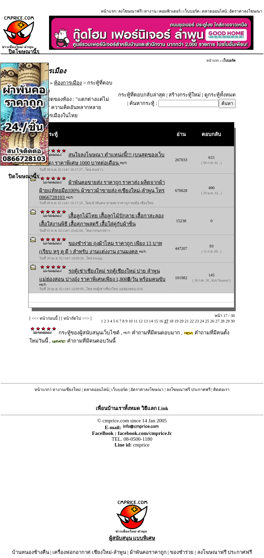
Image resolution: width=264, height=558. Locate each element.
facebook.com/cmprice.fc (145, 433)
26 (212, 321)
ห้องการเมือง (68, 83)
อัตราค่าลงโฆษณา (245, 11)
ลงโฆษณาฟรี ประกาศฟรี (189, 389)
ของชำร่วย (181, 552)
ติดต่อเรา (221, 389)
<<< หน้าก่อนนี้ (45, 318)
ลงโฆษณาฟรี (130, 11)
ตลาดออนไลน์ (214, 11)
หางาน (150, 11)
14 (151, 321)
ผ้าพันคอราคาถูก (148, 552)
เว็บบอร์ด (191, 11)
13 (146, 321)
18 (171, 321)
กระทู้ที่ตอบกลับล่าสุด (141, 94)
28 (222, 321)
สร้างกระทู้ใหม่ (185, 94)
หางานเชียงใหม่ (66, 389)
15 (156, 321)
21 (187, 321)
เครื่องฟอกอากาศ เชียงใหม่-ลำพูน (89, 552)
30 (233, 321)
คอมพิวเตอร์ (170, 11)
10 (130, 321)
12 (141, 321)
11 (136, 321)
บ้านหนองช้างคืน (30, 552)
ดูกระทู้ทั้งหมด (220, 94)
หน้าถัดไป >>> (76, 318)
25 (207, 321)
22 (192, 321)
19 (176, 321)
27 (217, 321)
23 (197, 321)
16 (161, 321)
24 (202, 321)
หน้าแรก (108, 11)
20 (182, 321)
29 (228, 321)
